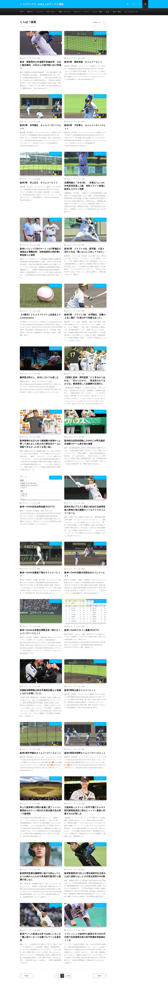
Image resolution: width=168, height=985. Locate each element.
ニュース (40, 12)
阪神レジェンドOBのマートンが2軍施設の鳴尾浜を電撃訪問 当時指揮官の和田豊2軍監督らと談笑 (40, 251)
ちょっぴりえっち (131, 12)
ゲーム (86, 12)
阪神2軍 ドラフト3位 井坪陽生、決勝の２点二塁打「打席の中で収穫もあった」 (85, 316)
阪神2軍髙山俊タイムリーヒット (80, 690)
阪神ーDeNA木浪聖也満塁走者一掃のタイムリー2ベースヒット (40, 631)
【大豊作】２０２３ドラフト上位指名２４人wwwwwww (40, 316)
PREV (26, 976)
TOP (21, 12)
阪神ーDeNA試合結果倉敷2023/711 (37, 506)
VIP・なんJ (51, 12)
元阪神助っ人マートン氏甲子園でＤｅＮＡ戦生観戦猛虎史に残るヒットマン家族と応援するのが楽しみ (84, 810)
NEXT (100, 976)
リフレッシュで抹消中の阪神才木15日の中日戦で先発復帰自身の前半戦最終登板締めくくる (85, 937)
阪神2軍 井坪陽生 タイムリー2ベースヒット (40, 127)
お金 (107, 12)
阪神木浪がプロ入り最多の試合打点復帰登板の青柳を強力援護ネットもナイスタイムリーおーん (84, 509)
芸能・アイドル (64, 12)
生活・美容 (117, 12)
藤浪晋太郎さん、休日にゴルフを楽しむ (39, 377)
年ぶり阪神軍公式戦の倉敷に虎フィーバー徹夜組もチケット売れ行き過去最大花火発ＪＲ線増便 (40, 810)
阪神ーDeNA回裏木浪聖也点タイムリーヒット (84, 574)
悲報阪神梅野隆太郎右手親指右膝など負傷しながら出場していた (40, 692)
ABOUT (30, 12)
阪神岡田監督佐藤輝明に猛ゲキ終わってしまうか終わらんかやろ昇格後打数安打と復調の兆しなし (40, 876)
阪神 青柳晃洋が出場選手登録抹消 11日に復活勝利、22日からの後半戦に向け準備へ (40, 65)
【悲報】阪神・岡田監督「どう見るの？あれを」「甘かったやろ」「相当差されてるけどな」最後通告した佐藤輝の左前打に (84, 380)
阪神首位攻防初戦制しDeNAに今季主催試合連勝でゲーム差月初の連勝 (84, 442)
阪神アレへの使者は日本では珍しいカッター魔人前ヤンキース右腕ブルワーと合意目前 (40, 937)
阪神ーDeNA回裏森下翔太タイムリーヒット (40, 574)
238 (68, 976)
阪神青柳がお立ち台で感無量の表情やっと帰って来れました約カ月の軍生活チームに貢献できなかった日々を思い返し (40, 443)
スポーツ (77, 12)
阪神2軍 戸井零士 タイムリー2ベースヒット (85, 127)
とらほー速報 (36, 58)
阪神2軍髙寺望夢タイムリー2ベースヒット (85, 753)
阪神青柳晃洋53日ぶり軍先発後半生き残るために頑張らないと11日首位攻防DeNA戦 (85, 875)
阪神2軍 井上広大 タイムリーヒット (39, 182)
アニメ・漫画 (97, 12)
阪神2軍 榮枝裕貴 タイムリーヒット (83, 62)
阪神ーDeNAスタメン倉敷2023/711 (81, 630)
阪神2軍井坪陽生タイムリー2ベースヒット (40, 753)
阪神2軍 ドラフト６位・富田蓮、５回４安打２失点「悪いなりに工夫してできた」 (84, 250)
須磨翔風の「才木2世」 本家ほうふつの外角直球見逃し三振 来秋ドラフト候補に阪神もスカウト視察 (84, 185)
